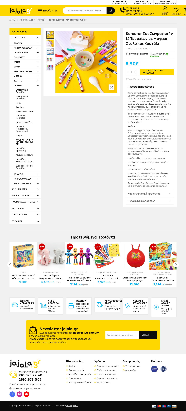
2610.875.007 (147, 13)
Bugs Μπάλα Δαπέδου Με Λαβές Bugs (135, 279)
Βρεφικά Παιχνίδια (25, 111)
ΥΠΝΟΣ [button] (17, 62)
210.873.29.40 (133, 13)
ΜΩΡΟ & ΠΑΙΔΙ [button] (19, 37)
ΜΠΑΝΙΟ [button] (18, 76)
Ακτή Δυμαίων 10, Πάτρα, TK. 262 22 (28, 384)
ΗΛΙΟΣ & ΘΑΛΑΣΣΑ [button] (22, 178)
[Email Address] (122, 335)
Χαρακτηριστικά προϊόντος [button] (144, 193)
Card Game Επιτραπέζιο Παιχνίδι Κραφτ (107, 277)
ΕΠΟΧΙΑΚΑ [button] (17, 221)
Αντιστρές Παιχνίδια (20, 116)
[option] (50, 35)
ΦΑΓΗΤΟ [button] (18, 80)
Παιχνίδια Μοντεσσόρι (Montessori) (22, 128)
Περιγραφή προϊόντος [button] (141, 86)
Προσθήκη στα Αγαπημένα (139, 79)
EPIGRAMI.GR (142, 2)
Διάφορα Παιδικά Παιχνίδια (24, 166)
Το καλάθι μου (132, 366)
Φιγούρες (20, 107)
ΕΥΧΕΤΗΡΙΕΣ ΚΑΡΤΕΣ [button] (24, 71)
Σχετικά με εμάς (77, 370)
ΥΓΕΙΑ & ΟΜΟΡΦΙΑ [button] (21, 195)
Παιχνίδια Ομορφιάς (21, 149)
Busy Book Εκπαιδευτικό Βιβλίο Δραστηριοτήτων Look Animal (162, 279)
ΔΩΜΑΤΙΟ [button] (18, 174)
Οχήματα (20, 135)
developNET (72, 405)
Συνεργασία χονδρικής (80, 382)
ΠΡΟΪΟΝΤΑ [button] (50, 10)
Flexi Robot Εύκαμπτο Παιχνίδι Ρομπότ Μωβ (79, 279)
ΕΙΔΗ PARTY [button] (19, 57)
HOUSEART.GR (119, 2)
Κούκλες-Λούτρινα (24, 154)
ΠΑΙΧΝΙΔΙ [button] (18, 85)
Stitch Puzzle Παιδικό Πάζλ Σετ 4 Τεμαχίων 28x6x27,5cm (23, 277)
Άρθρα (72, 366)
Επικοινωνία (75, 378)
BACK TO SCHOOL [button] (22, 183)
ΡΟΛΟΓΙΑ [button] (18, 43)
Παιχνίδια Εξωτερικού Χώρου (25, 160)
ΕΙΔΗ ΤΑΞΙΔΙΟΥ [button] (19, 214)
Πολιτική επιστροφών (108, 366)
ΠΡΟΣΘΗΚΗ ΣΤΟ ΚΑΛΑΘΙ (154, 71)
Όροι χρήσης (103, 382)
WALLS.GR (165, 2)
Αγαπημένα (130, 370)
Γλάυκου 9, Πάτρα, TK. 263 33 (25, 388)
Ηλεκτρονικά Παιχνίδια (22, 97)
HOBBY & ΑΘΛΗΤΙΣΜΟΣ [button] (24, 201)
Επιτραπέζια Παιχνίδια (22, 90)
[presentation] (10, 264)
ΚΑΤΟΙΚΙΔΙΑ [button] (18, 208)
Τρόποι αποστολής (107, 374)
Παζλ (18, 102)
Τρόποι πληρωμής (106, 370)
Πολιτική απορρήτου (107, 378)
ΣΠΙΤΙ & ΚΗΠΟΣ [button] (19, 189)
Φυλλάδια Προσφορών (80, 374)
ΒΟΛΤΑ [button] (17, 66)
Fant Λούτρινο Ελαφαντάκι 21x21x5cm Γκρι (51, 277)
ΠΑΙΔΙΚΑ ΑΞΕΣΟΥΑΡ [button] (23, 47)
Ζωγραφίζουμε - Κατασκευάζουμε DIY (162, 273)
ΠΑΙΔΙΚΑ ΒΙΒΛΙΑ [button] (21, 52)
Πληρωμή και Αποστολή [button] (141, 201)
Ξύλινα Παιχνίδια (24, 122)
